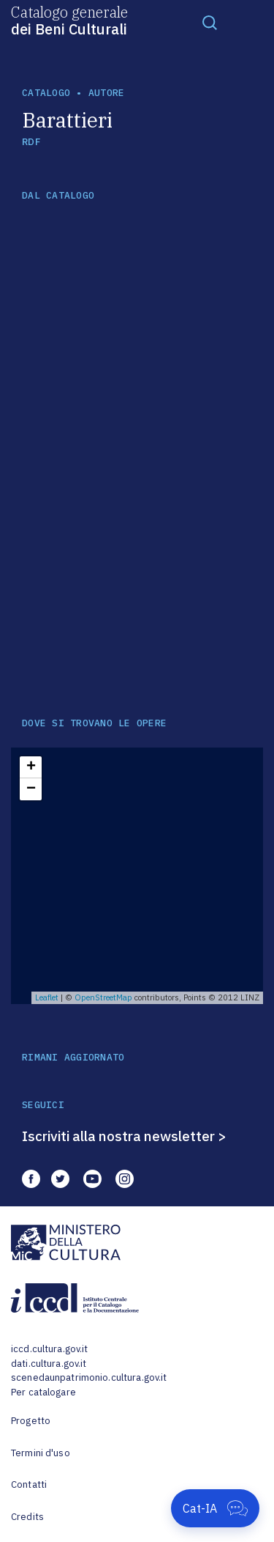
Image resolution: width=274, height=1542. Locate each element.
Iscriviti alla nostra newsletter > (124, 1136)
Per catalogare (43, 1392)
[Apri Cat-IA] (215, 1508)
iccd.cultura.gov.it (49, 1349)
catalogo (46, 92)
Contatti (29, 1484)
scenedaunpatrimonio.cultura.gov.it (89, 1377)
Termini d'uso (40, 1453)
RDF (31, 142)
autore (106, 92)
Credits (27, 1516)
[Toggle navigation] (210, 22)
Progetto (30, 1420)
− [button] (31, 789)
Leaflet (46, 997)
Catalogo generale (69, 19)
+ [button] (31, 767)
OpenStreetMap (103, 997)
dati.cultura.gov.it (48, 1363)
